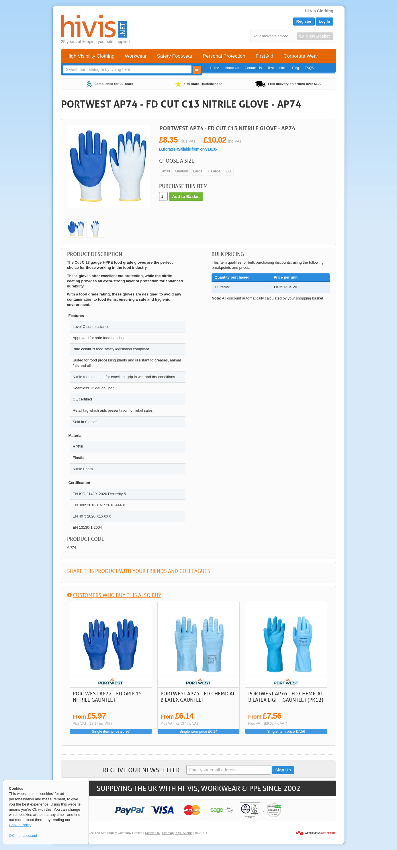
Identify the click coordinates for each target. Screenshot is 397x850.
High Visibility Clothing (91, 56)
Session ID (152, 833)
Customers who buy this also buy (117, 595)
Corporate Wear (300, 56)
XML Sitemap (184, 833)
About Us (232, 68)
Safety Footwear (175, 56)
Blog (295, 68)
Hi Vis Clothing (319, 11)
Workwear (135, 56)
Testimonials (276, 68)
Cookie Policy (20, 825)
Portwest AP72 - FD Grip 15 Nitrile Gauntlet (107, 696)
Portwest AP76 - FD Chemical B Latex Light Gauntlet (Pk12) (285, 696)
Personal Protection (224, 56)
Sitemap (168, 833)
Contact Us (253, 68)
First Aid (264, 56)
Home (214, 68)
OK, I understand (23, 835)
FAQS (309, 68)
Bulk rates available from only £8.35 (188, 149)
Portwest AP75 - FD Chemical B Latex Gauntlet (198, 696)
